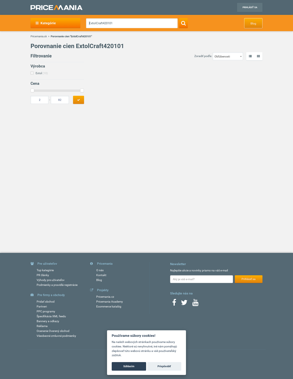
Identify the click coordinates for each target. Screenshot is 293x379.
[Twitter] (184, 304)
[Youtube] (195, 304)
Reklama (42, 326)
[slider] (32, 90)
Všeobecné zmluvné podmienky (56, 335)
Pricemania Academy (109, 301)
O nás (100, 270)
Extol (42, 73)
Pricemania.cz (105, 296)
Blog (253, 23)
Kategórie (46, 23)
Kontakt (101, 275)
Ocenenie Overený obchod (53, 331)
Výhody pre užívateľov (51, 280)
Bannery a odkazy (48, 321)
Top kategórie (45, 270)
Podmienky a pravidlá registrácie (57, 284)
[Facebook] (174, 304)
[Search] (183, 23)
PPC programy (46, 311)
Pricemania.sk (39, 36)
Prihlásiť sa (250, 7)
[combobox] (228, 56)
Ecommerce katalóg (108, 306)
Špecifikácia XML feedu (51, 316)
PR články (43, 275)
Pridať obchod (46, 301)
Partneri (42, 306)
